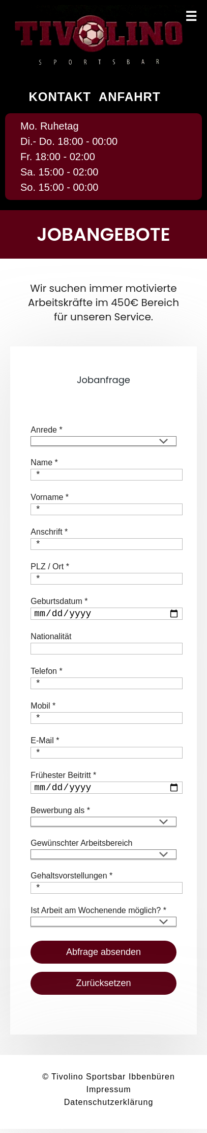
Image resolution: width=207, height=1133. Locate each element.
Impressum (108, 1093)
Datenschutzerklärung (109, 1106)
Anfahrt (130, 97)
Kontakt (59, 97)
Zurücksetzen (103, 987)
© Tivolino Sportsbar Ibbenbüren (108, 1080)
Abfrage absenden (103, 956)
